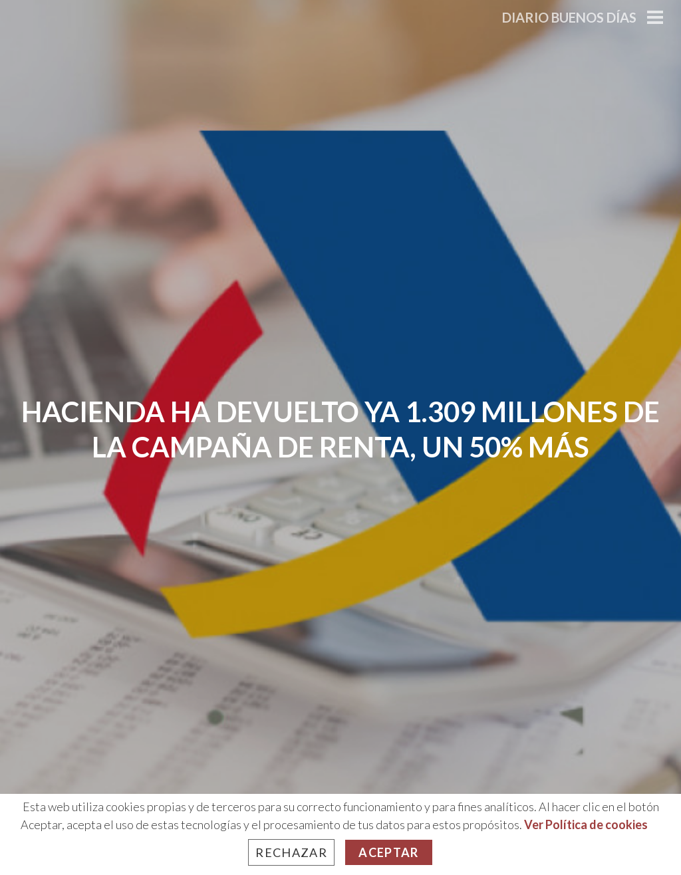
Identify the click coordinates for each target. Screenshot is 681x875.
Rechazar (291, 852)
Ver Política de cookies (586, 824)
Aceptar (388, 852)
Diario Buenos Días (569, 17)
